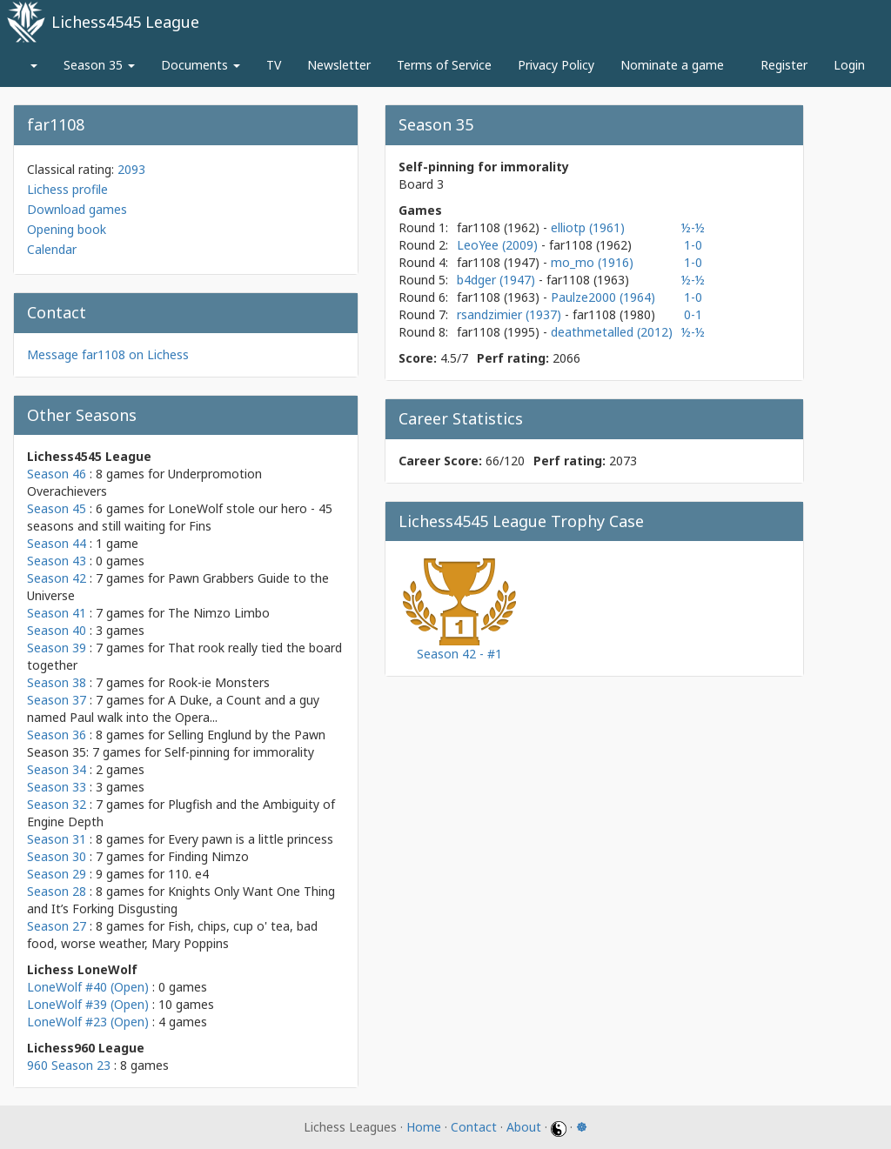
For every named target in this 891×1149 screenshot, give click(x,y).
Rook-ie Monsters (219, 682)
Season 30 (56, 856)
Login (849, 65)
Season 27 (56, 926)
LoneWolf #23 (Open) (88, 1021)
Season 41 (56, 613)
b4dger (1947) (498, 279)
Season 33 (56, 786)
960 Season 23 (69, 1065)
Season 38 (56, 682)
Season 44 (56, 543)
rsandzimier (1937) (511, 314)
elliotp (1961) (588, 227)
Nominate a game (672, 65)
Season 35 (99, 65)
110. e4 (188, 873)
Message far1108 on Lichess (108, 354)
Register (783, 65)
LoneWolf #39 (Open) (88, 1004)
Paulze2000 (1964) (603, 297)
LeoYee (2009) (499, 245)
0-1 (693, 314)
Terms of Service (444, 65)
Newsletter (339, 65)
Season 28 (56, 891)
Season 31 (56, 839)
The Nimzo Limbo (219, 613)
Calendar (52, 249)
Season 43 (56, 560)
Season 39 (56, 647)
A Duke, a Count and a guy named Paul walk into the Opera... (173, 708)
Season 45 (56, 508)
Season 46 (56, 473)
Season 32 (56, 804)
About (523, 1127)
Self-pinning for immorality (239, 752)
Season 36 (56, 734)
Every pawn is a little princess (250, 839)
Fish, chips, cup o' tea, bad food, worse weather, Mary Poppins (172, 935)
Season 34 (56, 769)
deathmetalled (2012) (612, 332)
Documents (200, 65)
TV (273, 65)
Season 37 (56, 699)
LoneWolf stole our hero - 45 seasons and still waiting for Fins (179, 517)
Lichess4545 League (125, 21)
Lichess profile (67, 189)
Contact (474, 1127)
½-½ (693, 227)
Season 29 (56, 873)
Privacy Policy (556, 65)
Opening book (66, 229)
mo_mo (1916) (592, 262)
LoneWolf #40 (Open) (88, 987)
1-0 (693, 245)
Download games (77, 209)
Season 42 (56, 578)
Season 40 (56, 630)
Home (423, 1127)
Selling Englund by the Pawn (246, 734)
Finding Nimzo (208, 856)
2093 (131, 169)
